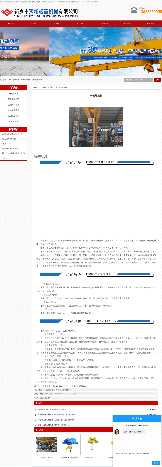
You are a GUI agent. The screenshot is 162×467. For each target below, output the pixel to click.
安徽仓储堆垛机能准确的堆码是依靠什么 (53, 411)
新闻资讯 (81, 24)
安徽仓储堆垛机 (78, 372)
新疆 (85, 466)
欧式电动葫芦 (14, 66)
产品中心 (58, 24)
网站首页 (11, 24)
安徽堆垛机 (63, 74)
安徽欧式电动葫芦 (70, 444)
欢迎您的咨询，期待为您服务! (137, 425)
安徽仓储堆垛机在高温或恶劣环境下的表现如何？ (57, 401)
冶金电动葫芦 (37, 66)
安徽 (89, 466)
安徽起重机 (13, 80)
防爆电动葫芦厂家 (37, 2)
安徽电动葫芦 (13, 86)
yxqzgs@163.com (12, 135)
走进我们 (34, 24)
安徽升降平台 (13, 91)
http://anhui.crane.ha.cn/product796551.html (58, 380)
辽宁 (81, 466)
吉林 (72, 466)
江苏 (96, 466)
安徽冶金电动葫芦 (93, 444)
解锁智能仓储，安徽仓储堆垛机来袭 (52, 396)
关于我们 (38, 458)
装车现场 (104, 24)
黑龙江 (77, 466)
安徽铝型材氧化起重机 (52, 372)
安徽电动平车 (13, 102)
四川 (100, 466)
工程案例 (150, 24)
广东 (92, 466)
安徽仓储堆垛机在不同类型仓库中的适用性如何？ (57, 406)
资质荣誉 (127, 24)
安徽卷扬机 (13, 108)
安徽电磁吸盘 (13, 97)
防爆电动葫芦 (26, 66)
